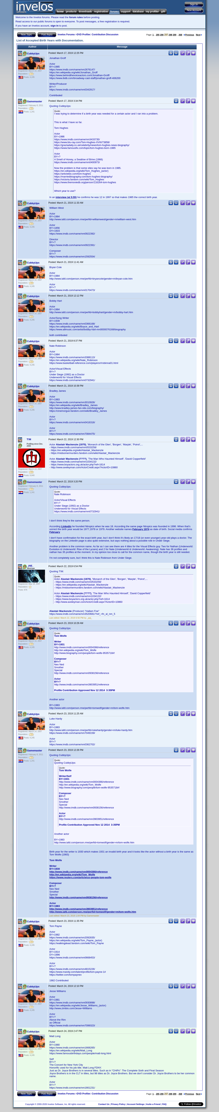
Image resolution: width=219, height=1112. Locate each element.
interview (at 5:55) (66, 197)
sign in (55, 25)
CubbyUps (33, 53)
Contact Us (103, 1104)
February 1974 (140, 529)
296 (161, 35)
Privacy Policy (118, 1104)
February (54, 532)
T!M (29, 439)
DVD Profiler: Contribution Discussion (97, 34)
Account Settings (135, 1104)
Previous (188, 35)
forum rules (76, 17)
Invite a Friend (153, 1104)
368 (180, 35)
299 (174, 35)
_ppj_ (30, 565)
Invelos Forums (66, 34)
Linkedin (66, 526)
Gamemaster (34, 101)
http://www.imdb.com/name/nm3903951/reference (78, 908)
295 (157, 35)
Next (199, 35)
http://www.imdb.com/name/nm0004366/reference (78, 871)
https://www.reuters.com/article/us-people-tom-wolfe (80, 877)
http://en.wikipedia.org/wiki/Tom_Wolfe (72, 874)
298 (170, 35)
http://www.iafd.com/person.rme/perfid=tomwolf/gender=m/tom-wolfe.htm (92, 911)
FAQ (164, 1104)
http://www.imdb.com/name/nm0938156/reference (78, 897)
